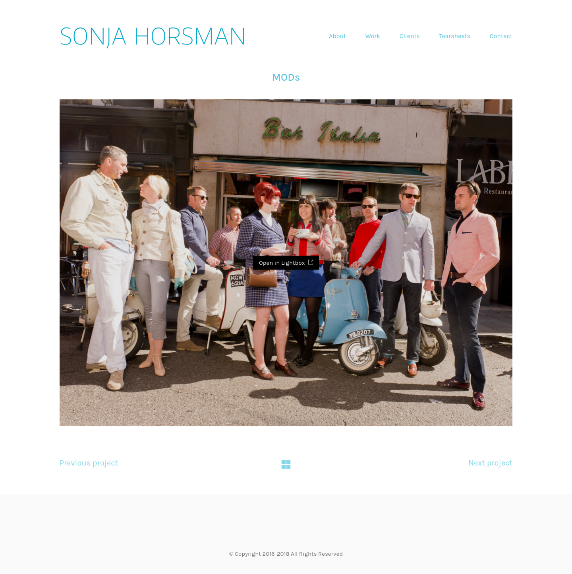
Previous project (89, 462)
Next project (490, 462)
